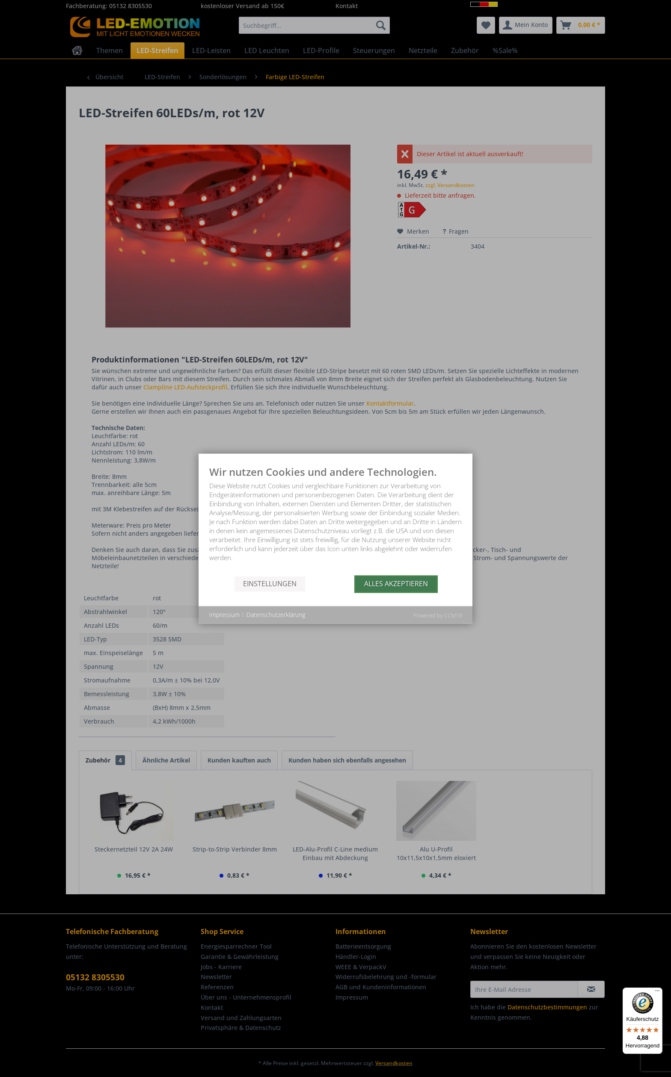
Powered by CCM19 (437, 615)
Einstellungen (270, 583)
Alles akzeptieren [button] (396, 583)
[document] (335, 520)
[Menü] (657, 993)
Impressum (224, 615)
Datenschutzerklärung (275, 615)
